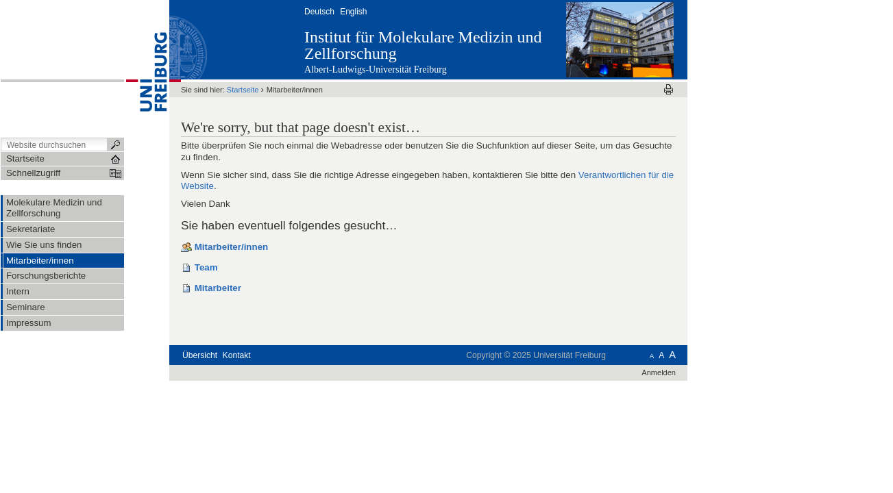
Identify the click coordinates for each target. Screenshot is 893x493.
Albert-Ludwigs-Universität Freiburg (375, 69)
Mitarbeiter (218, 288)
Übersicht (199, 355)
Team (206, 267)
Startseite (243, 90)
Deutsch (319, 11)
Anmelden (658, 372)
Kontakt (237, 355)
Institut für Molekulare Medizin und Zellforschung (423, 45)
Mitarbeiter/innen (232, 247)
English (353, 11)
